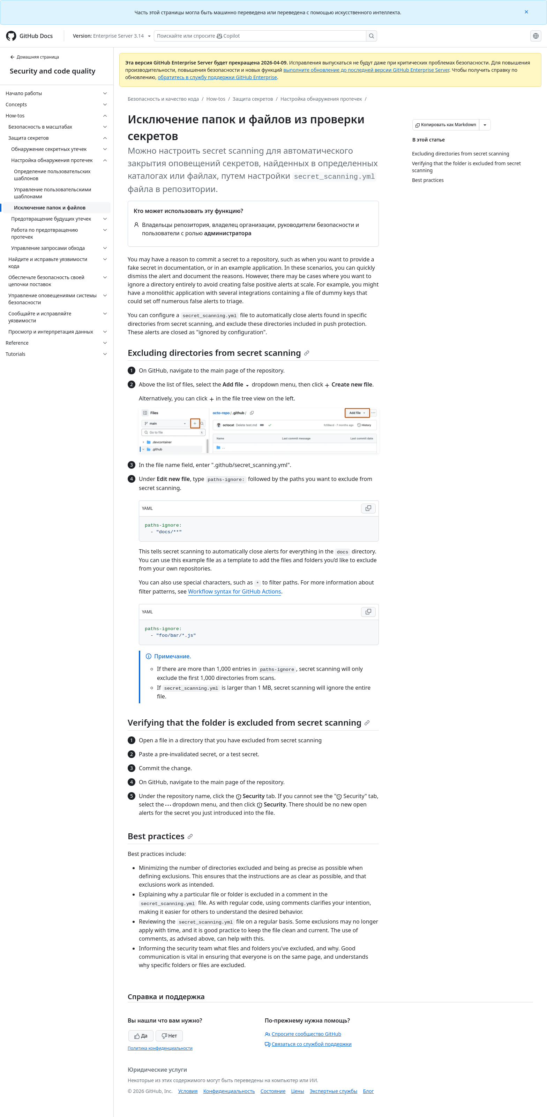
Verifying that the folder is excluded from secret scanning (249, 722)
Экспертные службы (334, 1091)
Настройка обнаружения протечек (321, 98)
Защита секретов (253, 98)
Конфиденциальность (229, 1091)
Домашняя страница (34, 57)
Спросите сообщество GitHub (303, 1034)
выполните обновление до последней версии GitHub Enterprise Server (366, 70)
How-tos (216, 98)
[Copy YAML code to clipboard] (368, 508)
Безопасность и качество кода (163, 98)
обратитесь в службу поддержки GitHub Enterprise (217, 77)
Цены (297, 1091)
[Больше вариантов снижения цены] (485, 124)
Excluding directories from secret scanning (218, 352)
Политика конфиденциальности (160, 1048)
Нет (169, 1035)
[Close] (527, 11)
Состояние (273, 1091)
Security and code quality (52, 71)
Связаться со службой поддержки (308, 1044)
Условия (188, 1091)
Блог (368, 1091)
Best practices (160, 836)
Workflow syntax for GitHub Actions (234, 591)
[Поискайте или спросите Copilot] (265, 35)
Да (141, 1035)
